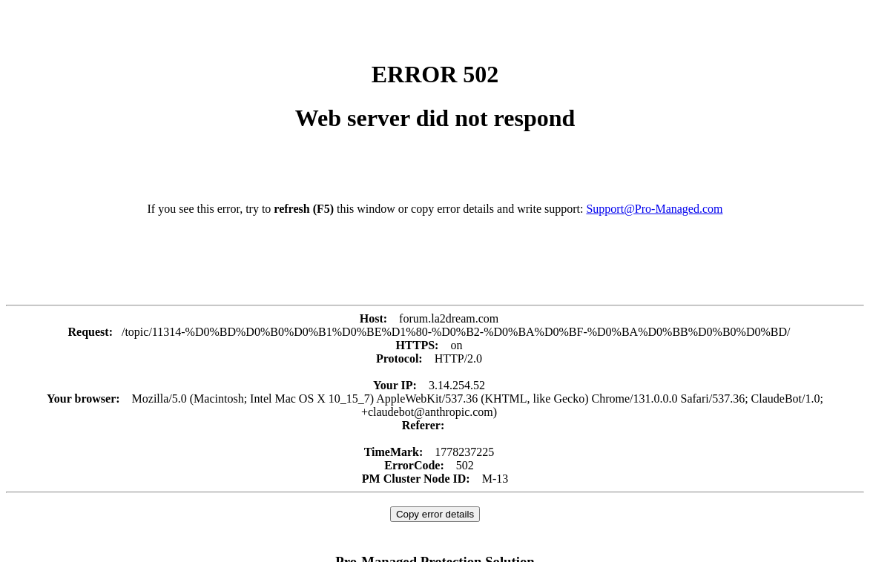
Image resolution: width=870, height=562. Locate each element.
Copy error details (435, 514)
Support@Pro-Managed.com (654, 208)
